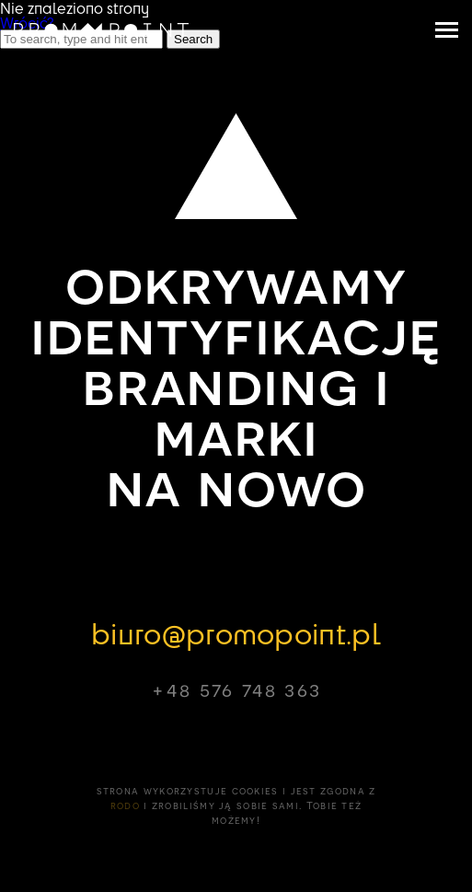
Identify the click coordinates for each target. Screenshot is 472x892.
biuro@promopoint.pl (236, 632)
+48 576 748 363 (236, 689)
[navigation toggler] (446, 29)
